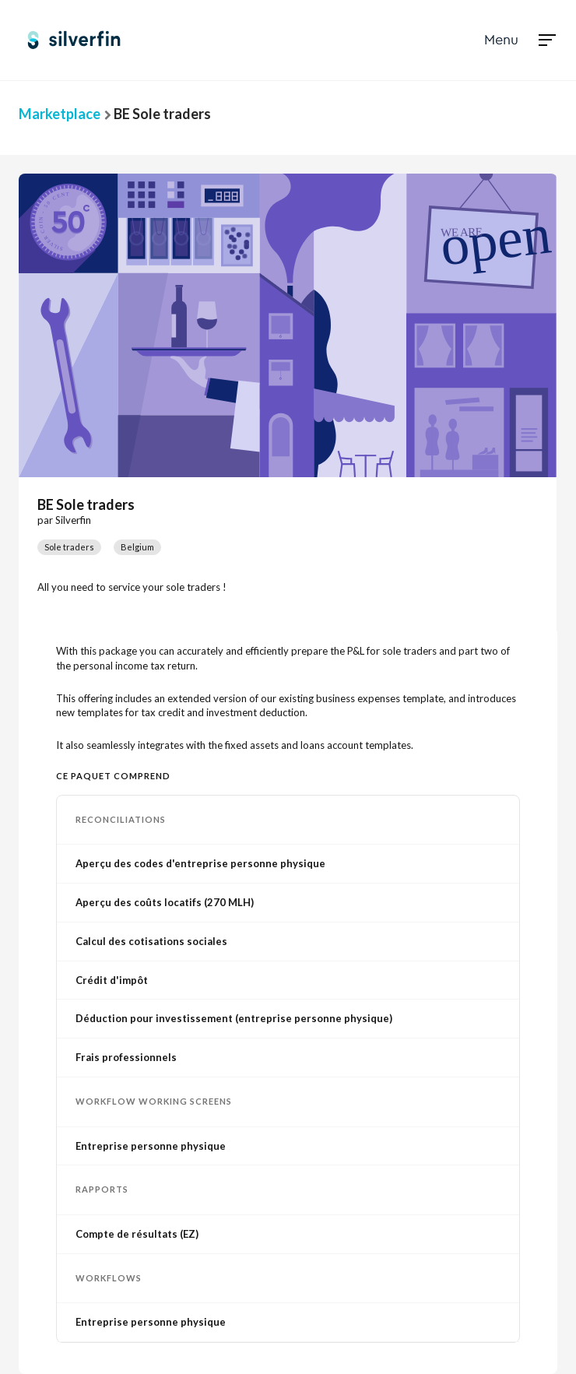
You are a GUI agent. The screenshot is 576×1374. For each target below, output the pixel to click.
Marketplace (59, 113)
